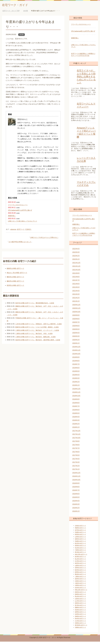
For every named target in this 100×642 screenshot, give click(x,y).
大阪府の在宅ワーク (80, 583)
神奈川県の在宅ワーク (81, 555)
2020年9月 (76, 315)
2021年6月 (76, 284)
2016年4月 (76, 501)
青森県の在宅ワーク (80, 528)
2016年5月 (76, 497)
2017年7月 (76, 448)
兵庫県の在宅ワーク (80, 585)
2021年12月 (76, 263)
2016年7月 (76, 490)
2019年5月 (76, 371)
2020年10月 (76, 312)
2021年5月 (76, 287)
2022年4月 (76, 249)
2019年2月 (76, 382)
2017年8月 (76, 445)
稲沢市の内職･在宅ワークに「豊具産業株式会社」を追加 (34, 303)
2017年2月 (76, 466)
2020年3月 (76, 336)
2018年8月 (76, 403)
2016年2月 (76, 508)
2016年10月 (76, 480)
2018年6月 (76, 410)
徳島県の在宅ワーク (80, 603)
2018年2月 (76, 424)
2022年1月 (76, 259)
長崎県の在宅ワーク (80, 616)
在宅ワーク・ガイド (17, 5)
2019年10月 (76, 354)
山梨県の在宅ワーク (80, 566)
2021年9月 (76, 273)
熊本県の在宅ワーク (80, 619)
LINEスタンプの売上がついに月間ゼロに (44, 238)
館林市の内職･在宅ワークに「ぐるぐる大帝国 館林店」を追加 (37, 327)
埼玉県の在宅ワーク (80, 548)
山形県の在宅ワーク (80, 537)
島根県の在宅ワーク (80, 594)
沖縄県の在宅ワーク (80, 628)
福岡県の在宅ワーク (80, 612)
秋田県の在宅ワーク (80, 535)
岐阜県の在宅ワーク (80, 570)
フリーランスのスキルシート (18, 205)
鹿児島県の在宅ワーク (81, 625)
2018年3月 (76, 420)
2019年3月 (76, 378)
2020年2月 (76, 340)
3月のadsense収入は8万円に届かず (20, 211)
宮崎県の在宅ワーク (80, 623)
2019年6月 (76, 368)
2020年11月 (76, 308)
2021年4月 (76, 291)
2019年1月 (76, 385)
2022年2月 (76, 256)
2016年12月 (76, 473)
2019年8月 (76, 361)
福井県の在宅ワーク (80, 563)
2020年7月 (76, 322)
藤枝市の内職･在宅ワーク (15, 281)
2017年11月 (76, 434)
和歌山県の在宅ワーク (81, 590)
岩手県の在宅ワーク (80, 530)
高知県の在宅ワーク (80, 610)
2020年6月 (76, 326)
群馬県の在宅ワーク (80, 546)
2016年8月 (76, 487)
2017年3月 (76, 462)
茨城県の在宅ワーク (80, 541)
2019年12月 (76, 347)
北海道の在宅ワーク (80, 526)
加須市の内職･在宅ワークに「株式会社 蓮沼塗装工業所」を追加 (37, 340)
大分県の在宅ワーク (80, 621)
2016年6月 (76, 494)
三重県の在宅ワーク (80, 577)
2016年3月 (76, 504)
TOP (11, 11)
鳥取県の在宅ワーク (80, 592)
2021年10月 (76, 270)
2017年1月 (76, 469)
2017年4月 (76, 459)
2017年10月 (76, 438)
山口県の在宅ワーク (80, 601)
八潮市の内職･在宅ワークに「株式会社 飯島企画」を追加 (35, 337)
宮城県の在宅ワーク (80, 532)
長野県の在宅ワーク (80, 568)
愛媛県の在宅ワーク (80, 608)
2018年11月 (76, 392)
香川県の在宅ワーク (80, 605)
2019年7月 (76, 364)
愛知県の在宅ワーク (80, 574)
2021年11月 (76, 266)
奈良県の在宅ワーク (80, 588)
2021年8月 (76, 277)
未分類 (22, 35)
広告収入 (28, 230)
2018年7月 (76, 406)
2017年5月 (76, 455)
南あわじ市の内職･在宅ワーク (17, 273)
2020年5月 (76, 329)
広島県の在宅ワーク (80, 599)
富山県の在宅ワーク (80, 559)
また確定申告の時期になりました (20, 242)
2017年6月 (76, 452)
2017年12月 (76, 431)
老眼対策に (12, 216)
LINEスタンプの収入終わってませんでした (22, 221)
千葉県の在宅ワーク (80, 550)
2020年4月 (76, 333)
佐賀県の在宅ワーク (80, 614)
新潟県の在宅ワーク (80, 557)
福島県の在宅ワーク (80, 539)
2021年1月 (76, 301)
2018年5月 (76, 413)
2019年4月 (76, 375)
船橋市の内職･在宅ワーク (15, 269)
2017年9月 (76, 441)
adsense (13, 230)
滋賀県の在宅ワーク (80, 579)
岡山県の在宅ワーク (80, 597)
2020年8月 (76, 319)
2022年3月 (76, 252)
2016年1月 (76, 511)
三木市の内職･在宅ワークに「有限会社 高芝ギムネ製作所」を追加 (38, 324)
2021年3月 (76, 294)
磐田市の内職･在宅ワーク (15, 277)
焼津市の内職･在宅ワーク (15, 286)
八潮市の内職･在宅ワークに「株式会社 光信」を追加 (34, 334)
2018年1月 (76, 427)
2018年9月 (76, 399)
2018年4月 (76, 417)
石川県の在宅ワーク (80, 561)
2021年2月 (76, 298)
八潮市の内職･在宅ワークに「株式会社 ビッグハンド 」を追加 (37, 331)
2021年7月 (76, 280)
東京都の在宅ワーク (80, 552)
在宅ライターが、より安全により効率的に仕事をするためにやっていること (86, 77)
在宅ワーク (20, 230)
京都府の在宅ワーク (80, 581)
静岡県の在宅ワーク (80, 572)
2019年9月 (76, 357)
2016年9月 (76, 483)
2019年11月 (76, 350)
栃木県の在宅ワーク (80, 543)
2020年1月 (76, 343)
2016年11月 (76, 476)
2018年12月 (76, 389)
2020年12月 (76, 305)
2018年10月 (76, 396)
